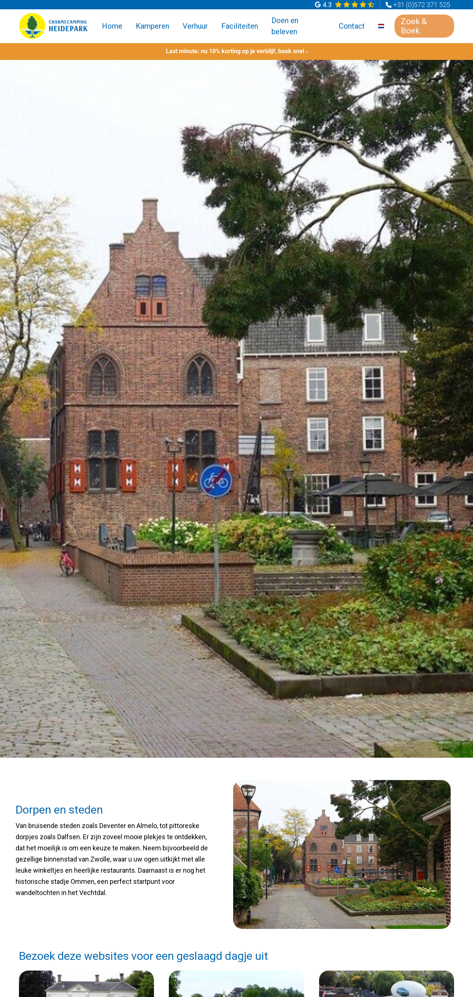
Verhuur (195, 26)
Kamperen (152, 26)
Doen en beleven (284, 26)
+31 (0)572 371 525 (421, 5)
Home (112, 26)
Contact (352, 26)
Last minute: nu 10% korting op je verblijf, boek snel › (237, 51)
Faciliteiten (239, 26)
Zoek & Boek (414, 26)
